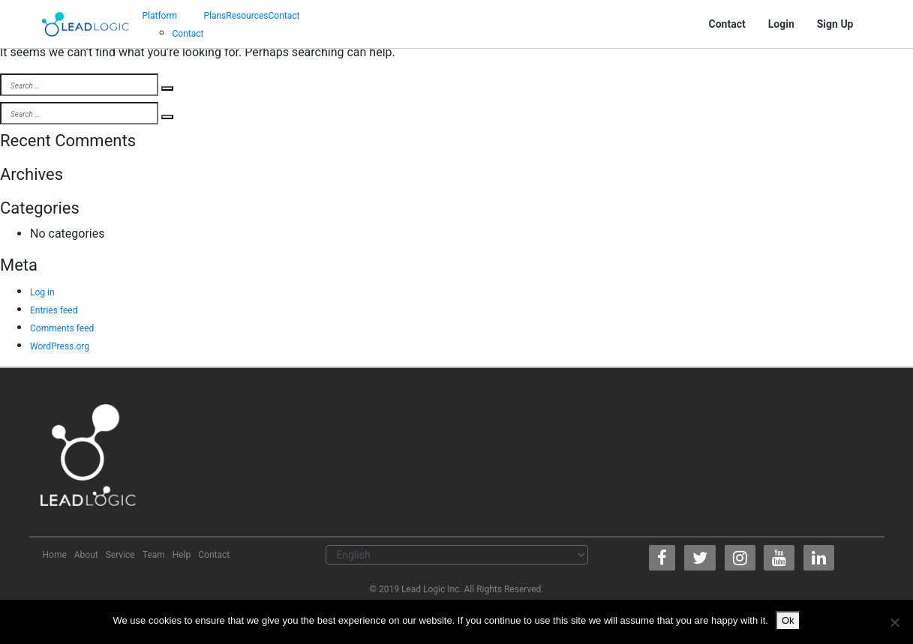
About (86, 555)
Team (154, 555)
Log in (42, 292)
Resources (247, 15)
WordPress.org (59, 346)
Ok (788, 620)
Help (182, 555)
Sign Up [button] (835, 24)
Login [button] (781, 24)
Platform (160, 15)
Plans (214, 15)
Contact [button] (727, 24)
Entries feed (53, 310)
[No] (894, 622)
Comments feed (62, 328)
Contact (188, 33)
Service (120, 555)
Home (55, 555)
